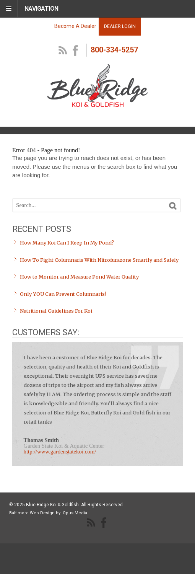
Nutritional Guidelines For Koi (56, 311)
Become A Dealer (75, 26)
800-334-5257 (114, 50)
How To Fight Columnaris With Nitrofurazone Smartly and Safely (99, 260)
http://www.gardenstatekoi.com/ (60, 451)
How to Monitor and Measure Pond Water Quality (79, 277)
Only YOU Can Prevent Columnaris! (63, 294)
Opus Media (75, 512)
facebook (75, 51)
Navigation (41, 8)
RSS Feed (63, 51)
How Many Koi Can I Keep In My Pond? (67, 243)
